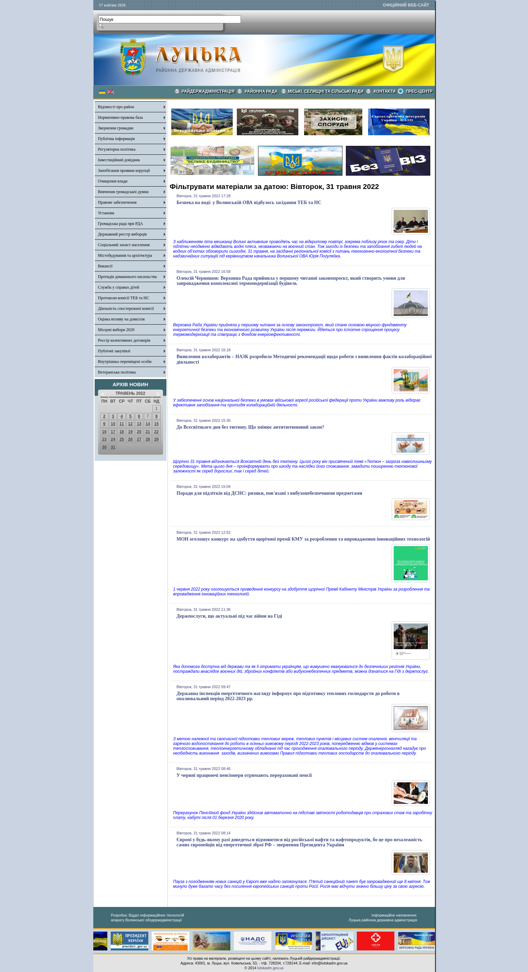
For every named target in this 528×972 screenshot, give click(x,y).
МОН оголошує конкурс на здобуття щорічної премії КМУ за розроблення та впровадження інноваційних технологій (303, 539)
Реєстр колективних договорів (124, 340)
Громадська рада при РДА (120, 223)
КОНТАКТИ (384, 91)
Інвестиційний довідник (119, 159)
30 (104, 447)
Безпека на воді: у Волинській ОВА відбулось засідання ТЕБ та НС (249, 202)
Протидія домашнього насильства (127, 276)
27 (139, 439)
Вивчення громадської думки (123, 191)
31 (113, 447)
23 (104, 439)
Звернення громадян (116, 128)
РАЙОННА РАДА (261, 91)
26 (130, 439)
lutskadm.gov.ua (270, 968)
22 (156, 431)
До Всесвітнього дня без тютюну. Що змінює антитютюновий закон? (250, 427)
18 (121, 431)
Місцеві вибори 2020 (116, 329)
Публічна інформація (116, 138)
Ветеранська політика (117, 372)
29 (156, 439)
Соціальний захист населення (124, 244)
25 (121, 439)
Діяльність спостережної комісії (126, 308)
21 (148, 431)
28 (148, 439)
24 (113, 439)
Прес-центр (419, 91)
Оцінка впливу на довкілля (121, 319)
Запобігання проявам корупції (124, 170)
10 (113, 423)
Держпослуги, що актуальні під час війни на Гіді (229, 616)
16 (104, 431)
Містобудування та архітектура (125, 255)
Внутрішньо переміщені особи (125, 361)
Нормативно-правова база (120, 117)
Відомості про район (116, 106)
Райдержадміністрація (208, 91)
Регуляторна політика (117, 149)
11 (121, 423)
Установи (106, 213)
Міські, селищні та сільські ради (325, 91)
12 (130, 423)
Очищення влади (112, 181)
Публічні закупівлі (114, 351)
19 (130, 431)
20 (139, 431)
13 (139, 423)
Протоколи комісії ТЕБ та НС (123, 297)
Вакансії (105, 266)
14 (148, 423)
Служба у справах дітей (118, 287)
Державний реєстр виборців (122, 234)
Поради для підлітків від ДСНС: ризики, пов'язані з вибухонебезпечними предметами (270, 493)
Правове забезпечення (117, 202)
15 (156, 423)
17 (113, 431)
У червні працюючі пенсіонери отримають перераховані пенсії (244, 775)
